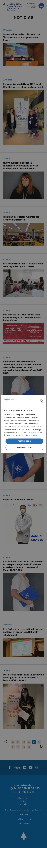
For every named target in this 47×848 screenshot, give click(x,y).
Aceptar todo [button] (24, 441)
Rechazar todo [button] (24, 447)
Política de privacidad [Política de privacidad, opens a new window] (32, 435)
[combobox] (41, 400)
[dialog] (23, 424)
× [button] (42, 402)
